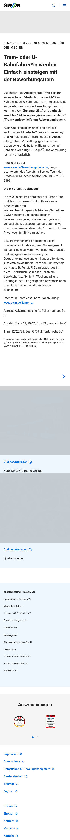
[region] (35, 429)
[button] (54, 5)
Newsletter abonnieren (35, 798)
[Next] (63, 376)
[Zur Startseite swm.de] (12, 5)
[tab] (33, 649)
